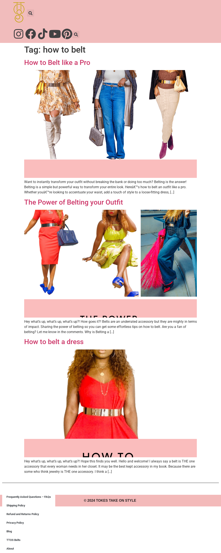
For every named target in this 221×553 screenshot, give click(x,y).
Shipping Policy (15, 505)
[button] (30, 13)
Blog (9, 531)
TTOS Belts (13, 540)
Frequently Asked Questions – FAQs (28, 496)
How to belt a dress (54, 342)
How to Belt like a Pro (57, 62)
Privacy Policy (15, 522)
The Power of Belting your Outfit (73, 202)
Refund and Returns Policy (22, 514)
